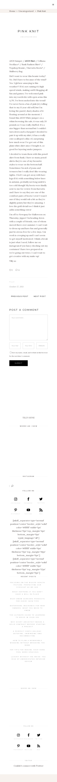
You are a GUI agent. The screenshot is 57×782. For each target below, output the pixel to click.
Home (12, 11)
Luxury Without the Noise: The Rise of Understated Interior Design (28, 659)
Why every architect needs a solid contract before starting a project (27, 624)
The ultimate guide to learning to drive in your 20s (27, 616)
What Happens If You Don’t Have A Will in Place (27, 593)
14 (18, 270)
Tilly (12, 282)
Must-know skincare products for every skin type (27, 600)
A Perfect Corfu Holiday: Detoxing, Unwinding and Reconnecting (27, 633)
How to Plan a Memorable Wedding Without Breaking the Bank (27, 643)
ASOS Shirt (30, 61)
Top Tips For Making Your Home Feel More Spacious (27, 651)
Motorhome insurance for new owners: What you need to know (27, 608)
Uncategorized (26, 11)
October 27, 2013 (16, 286)
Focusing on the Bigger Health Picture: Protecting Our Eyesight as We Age (27, 585)
